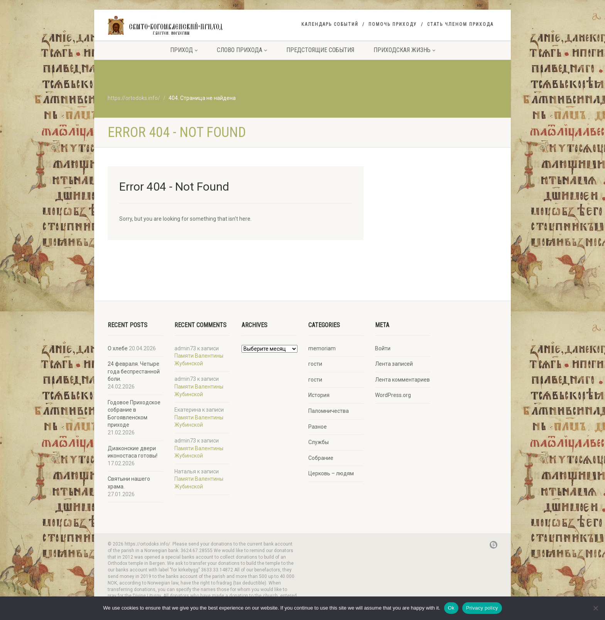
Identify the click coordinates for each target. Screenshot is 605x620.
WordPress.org (393, 395)
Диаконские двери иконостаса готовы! (132, 452)
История (319, 395)
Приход (184, 50)
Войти (382, 348)
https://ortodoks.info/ (134, 98)
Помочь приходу (392, 24)
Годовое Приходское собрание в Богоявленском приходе (134, 413)
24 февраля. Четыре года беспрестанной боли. (134, 371)
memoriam (322, 348)
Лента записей (394, 364)
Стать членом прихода (460, 24)
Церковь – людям (331, 473)
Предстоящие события (320, 50)
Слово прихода (242, 50)
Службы (318, 442)
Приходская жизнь (404, 50)
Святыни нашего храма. (129, 483)
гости (315, 364)
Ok (451, 608)
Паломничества (328, 411)
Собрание (320, 458)
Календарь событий (329, 24)
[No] (595, 608)
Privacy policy (482, 608)
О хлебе (118, 348)
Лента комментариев (402, 380)
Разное (317, 427)
